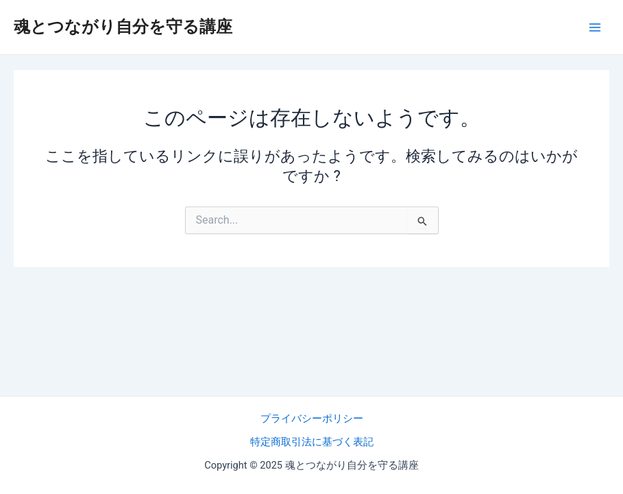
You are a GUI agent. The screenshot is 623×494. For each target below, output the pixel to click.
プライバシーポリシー (311, 418)
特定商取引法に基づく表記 (312, 442)
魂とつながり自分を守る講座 (123, 26)
